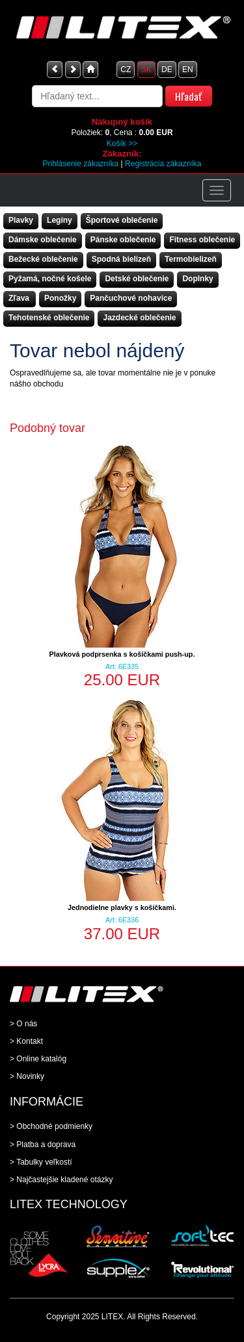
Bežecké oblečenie (43, 259)
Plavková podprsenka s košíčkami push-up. (122, 654)
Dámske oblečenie (42, 239)
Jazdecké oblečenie (139, 317)
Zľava (18, 298)
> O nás (23, 1023)
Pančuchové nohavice (131, 298)
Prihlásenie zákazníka (81, 163)
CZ (125, 69)
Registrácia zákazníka (163, 163)
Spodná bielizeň (121, 259)
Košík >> (122, 143)
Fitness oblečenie (202, 239)
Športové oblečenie (122, 220)
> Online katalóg (38, 1058)
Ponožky (60, 298)
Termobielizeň (191, 259)
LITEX (112, 1316)
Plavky (20, 220)
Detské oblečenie (137, 278)
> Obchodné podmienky (51, 1126)
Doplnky (197, 278)
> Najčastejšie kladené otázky (61, 1179)
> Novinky (27, 1076)
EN (187, 69)
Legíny (59, 220)
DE (166, 69)
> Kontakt (26, 1041)
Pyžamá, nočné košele (49, 278)
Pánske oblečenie (123, 239)
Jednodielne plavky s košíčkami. (122, 907)
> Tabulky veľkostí (41, 1162)
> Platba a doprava (42, 1144)
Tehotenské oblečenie (48, 317)
